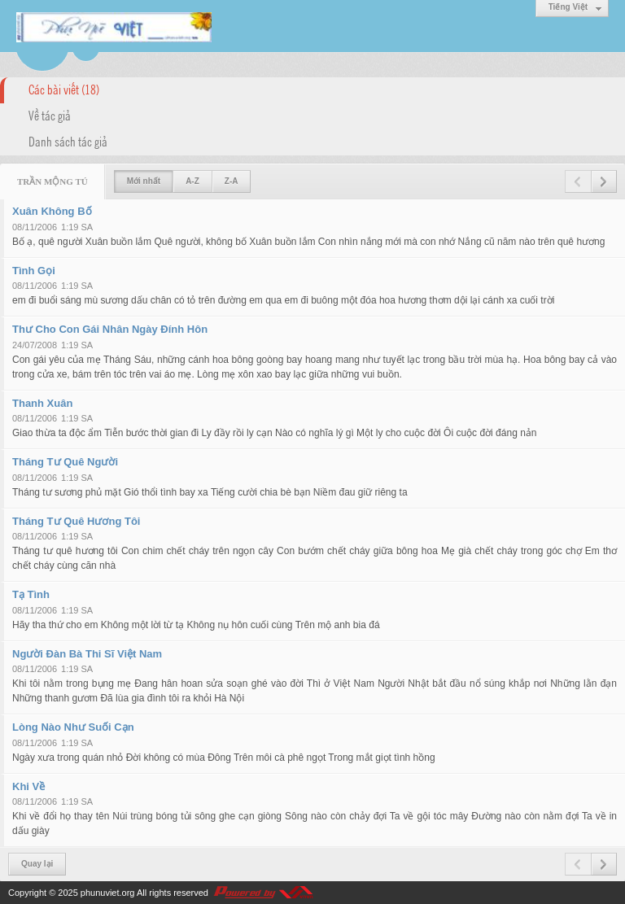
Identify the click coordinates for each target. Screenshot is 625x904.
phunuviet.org (108, 892)
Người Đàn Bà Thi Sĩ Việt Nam (87, 654)
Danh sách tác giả (67, 141)
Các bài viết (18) (63, 89)
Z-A (231, 181)
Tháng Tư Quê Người (65, 462)
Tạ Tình (31, 594)
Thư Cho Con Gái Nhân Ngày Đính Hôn (110, 329)
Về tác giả (49, 115)
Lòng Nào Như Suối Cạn (73, 727)
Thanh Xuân (42, 403)
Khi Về (28, 786)
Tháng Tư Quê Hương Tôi (76, 521)
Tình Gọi (33, 270)
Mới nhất (143, 181)
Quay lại (37, 863)
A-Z (192, 181)
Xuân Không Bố (52, 211)
